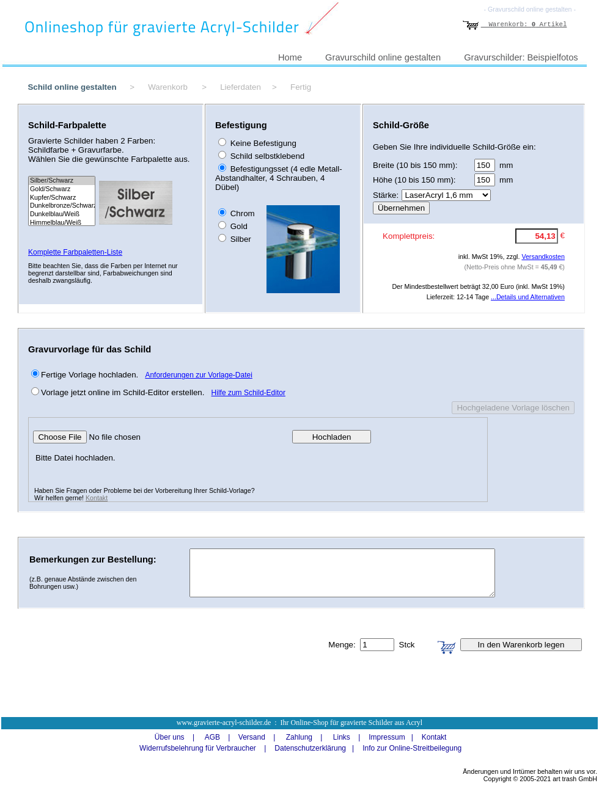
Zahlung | (299, 737)
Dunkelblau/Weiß (62, 214)
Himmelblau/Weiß (62, 223)
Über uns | (170, 737)
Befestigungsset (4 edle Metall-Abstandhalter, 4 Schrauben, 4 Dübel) (278, 178)
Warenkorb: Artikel (515, 24)
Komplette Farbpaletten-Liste (75, 252)
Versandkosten (543, 256)
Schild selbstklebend (266, 156)
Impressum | (387, 737)
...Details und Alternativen (528, 296)
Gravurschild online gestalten (383, 57)
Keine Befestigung (262, 143)
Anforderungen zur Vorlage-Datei (198, 375)
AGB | (213, 737)
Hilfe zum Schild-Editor (248, 392)
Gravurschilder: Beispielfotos (521, 57)
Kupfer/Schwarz (62, 198)
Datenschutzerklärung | (311, 748)
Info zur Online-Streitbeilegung (412, 748)
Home (290, 57)
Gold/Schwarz (62, 189)
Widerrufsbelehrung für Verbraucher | (198, 748)
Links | (342, 737)
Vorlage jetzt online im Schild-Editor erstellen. (122, 392)
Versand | (252, 737)
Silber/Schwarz (62, 181)
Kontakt (97, 497)
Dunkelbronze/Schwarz (62, 206)
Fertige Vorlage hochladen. (89, 374)
